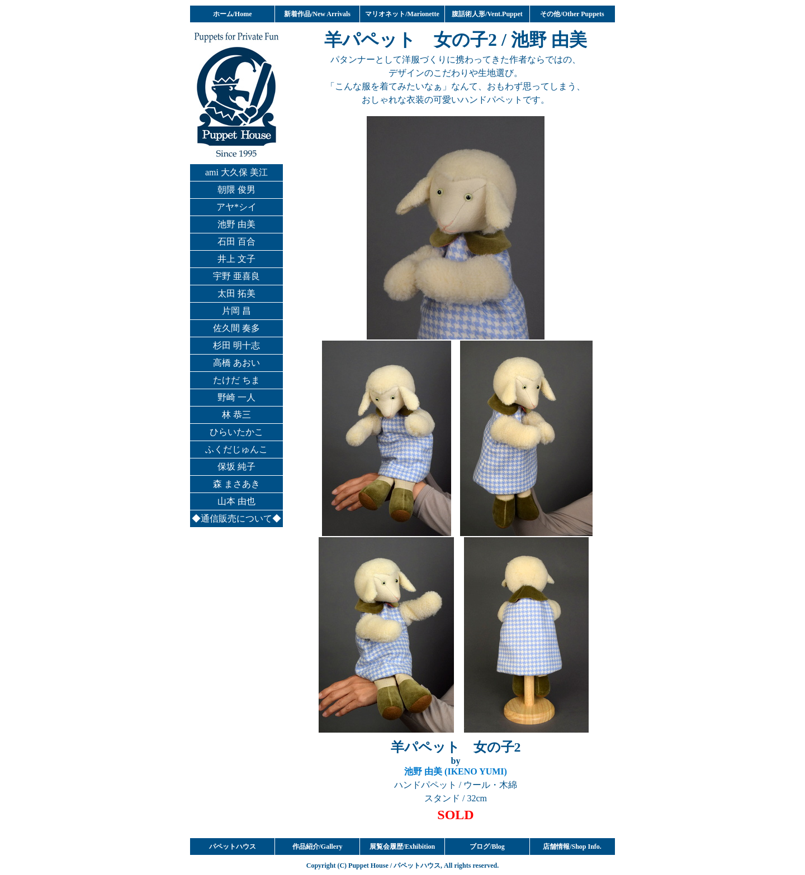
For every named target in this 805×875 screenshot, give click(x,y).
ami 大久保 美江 (236, 172)
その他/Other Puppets (572, 14)
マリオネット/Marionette (402, 14)
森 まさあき (236, 484)
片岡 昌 (236, 310)
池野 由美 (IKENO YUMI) (455, 771)
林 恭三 (236, 414)
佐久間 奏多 (236, 328)
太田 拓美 (236, 293)
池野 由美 (236, 224)
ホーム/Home (232, 14)
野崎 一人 (236, 397)
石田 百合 (236, 241)
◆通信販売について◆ (236, 518)
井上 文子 (236, 259)
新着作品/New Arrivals (317, 14)
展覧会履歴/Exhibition (402, 846)
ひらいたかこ (236, 432)
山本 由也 (236, 501)
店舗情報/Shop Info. (572, 846)
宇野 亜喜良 (236, 276)
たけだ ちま (236, 380)
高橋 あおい (236, 362)
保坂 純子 (236, 466)
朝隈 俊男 (236, 189)
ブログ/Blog (487, 846)
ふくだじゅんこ (236, 449)
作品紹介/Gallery (317, 846)
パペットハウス (232, 846)
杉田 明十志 (236, 345)
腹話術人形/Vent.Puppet (487, 14)
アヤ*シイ (236, 207)
